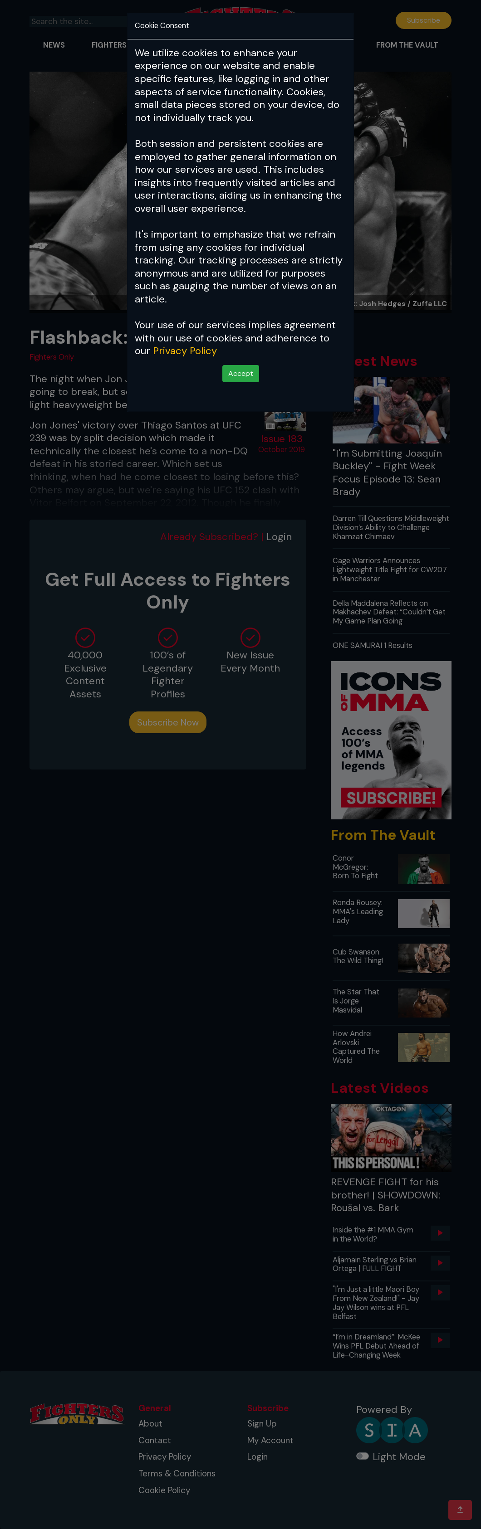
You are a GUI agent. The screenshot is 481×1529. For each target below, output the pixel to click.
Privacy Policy (185, 350)
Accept (240, 373)
